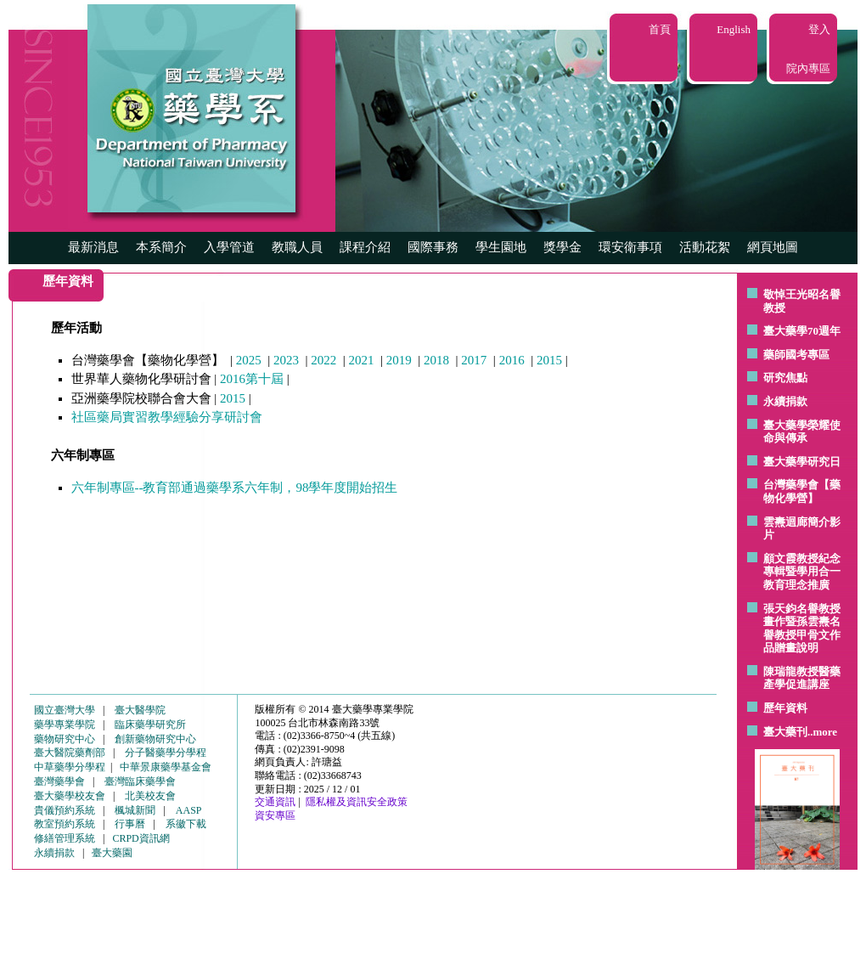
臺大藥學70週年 (802, 330)
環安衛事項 (630, 247)
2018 (436, 360)
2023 (286, 360)
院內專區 (808, 68)
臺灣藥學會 (59, 781)
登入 (819, 29)
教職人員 (297, 247)
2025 (248, 360)
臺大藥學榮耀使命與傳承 (802, 432)
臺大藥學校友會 (69, 796)
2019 (399, 360)
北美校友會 (150, 796)
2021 (361, 360)
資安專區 (275, 815)
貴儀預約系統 (64, 810)
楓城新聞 (135, 810)
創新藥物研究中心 (155, 739)
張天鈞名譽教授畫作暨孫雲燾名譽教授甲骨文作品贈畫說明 (802, 628)
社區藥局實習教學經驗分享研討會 (166, 417)
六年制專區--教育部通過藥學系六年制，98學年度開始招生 (234, 487)
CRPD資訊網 (140, 838)
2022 (323, 360)
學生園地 (500, 247)
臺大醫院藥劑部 (69, 752)
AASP (189, 810)
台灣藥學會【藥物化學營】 (802, 491)
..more (822, 731)
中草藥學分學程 (69, 767)
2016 (512, 360)
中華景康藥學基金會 (165, 767)
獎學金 (562, 247)
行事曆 (130, 824)
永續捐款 (785, 401)
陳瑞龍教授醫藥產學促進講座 (802, 678)
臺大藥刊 (785, 731)
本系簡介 (161, 247)
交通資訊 (275, 802)
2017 (473, 360)
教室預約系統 (64, 824)
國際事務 (433, 247)
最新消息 (93, 247)
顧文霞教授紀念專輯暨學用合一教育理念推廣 (802, 571)
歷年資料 (785, 708)
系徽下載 (186, 824)
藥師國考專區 (796, 354)
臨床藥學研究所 (150, 724)
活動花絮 (704, 247)
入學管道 (229, 247)
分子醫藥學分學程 (165, 752)
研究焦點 (785, 377)
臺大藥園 (112, 853)
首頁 (660, 29)
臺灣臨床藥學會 (140, 781)
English (734, 29)
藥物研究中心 (64, 739)
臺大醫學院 (140, 710)
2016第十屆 (252, 379)
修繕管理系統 (64, 838)
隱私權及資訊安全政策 (357, 802)
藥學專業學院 (64, 724)
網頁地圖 (772, 247)
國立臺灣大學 (64, 710)
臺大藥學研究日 (802, 461)
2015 (549, 360)
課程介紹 (365, 247)
